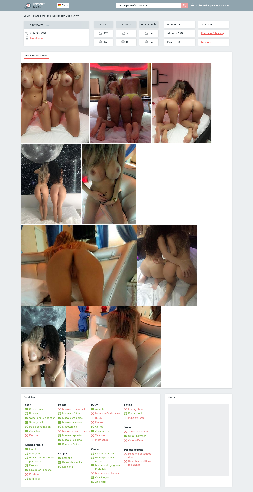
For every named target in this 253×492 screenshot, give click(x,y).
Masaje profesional (73, 409)
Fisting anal (135, 413)
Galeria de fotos (36, 55)
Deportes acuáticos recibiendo (139, 463)
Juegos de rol (103, 431)
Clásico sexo (36, 409)
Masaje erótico (71, 413)
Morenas (206, 42)
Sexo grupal (36, 422)
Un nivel (33, 413)
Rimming (34, 478)
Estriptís (67, 458)
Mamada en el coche (107, 473)
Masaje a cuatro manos (76, 431)
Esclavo (100, 422)
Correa (99, 426)
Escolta (33, 449)
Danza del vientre (72, 462)
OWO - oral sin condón (42, 418)
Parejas (33, 465)
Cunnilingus (102, 477)
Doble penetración (40, 426)
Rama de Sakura (71, 444)
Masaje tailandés (72, 422)
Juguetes (34, 431)
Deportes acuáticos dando (139, 455)
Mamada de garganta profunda (107, 467)
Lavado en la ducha (40, 469)
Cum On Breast (137, 436)
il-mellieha (45, 15)
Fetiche (33, 435)
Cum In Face (135, 440)
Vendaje (100, 435)
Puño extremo (136, 418)
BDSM (98, 418)
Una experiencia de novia (106, 459)
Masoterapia (69, 426)
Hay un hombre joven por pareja (41, 459)
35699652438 (38, 33)
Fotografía (35, 453)
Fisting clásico (136, 409)
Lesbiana (67, 466)
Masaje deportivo (72, 435)
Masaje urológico (72, 418)
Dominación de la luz (107, 413)
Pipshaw (34, 474)
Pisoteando (102, 439)
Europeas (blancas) (212, 33)
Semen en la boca (138, 431)
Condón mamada (105, 453)
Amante (99, 409)
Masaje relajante (72, 439)
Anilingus (100, 481)
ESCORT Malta (32, 15)
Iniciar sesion (210, 5)
